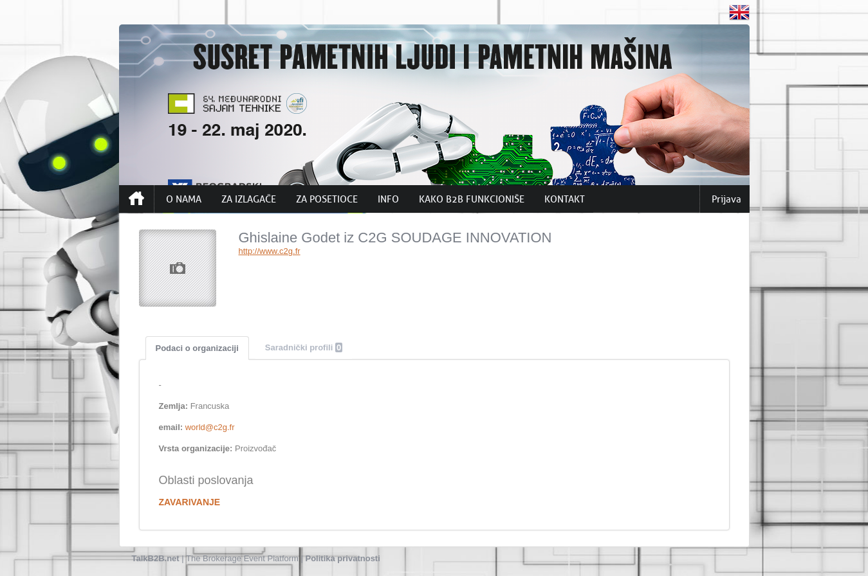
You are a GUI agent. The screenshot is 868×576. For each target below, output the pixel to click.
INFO (388, 199)
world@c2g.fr (210, 427)
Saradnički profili (303, 347)
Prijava (726, 199)
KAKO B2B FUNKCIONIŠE (471, 199)
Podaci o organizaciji (197, 348)
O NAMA (183, 199)
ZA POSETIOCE (327, 199)
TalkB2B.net (156, 558)
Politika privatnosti (343, 558)
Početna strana (136, 199)
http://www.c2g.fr (269, 251)
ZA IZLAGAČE (248, 199)
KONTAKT (564, 199)
